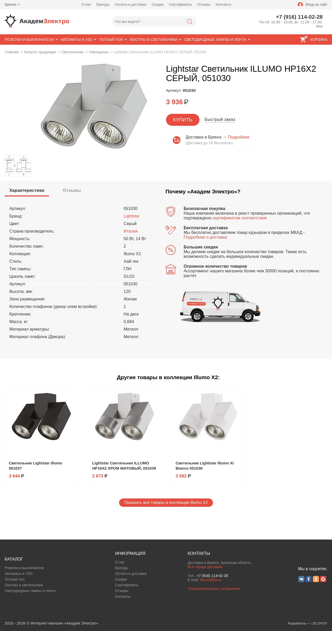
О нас (86, 4)
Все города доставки (205, 567)
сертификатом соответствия (239, 218)
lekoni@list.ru (211, 580)
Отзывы (203, 4)
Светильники (72, 52)
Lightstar (132, 216)
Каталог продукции (40, 52)
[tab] (27, 191)
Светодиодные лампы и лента (30, 591)
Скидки (158, 4)
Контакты (223, 4)
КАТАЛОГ (14, 559)
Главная (11, 52)
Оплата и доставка (130, 4)
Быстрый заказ (220, 119)
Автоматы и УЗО (18, 573)
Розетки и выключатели (24, 568)
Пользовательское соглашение (214, 589)
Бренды (103, 4)
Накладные (98, 52)
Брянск (10, 4)
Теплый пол (14, 579)
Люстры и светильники (24, 585)
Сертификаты (180, 4)
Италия (131, 231)
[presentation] (26, 190)
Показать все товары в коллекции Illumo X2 (166, 502)
